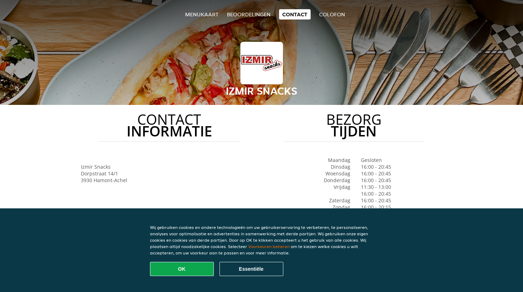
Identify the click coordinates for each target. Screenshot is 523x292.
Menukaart (201, 14)
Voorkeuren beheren (269, 246)
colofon (332, 14)
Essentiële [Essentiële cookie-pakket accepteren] (251, 269)
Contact (294, 14)
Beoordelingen (249, 14)
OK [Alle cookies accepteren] (181, 269)
